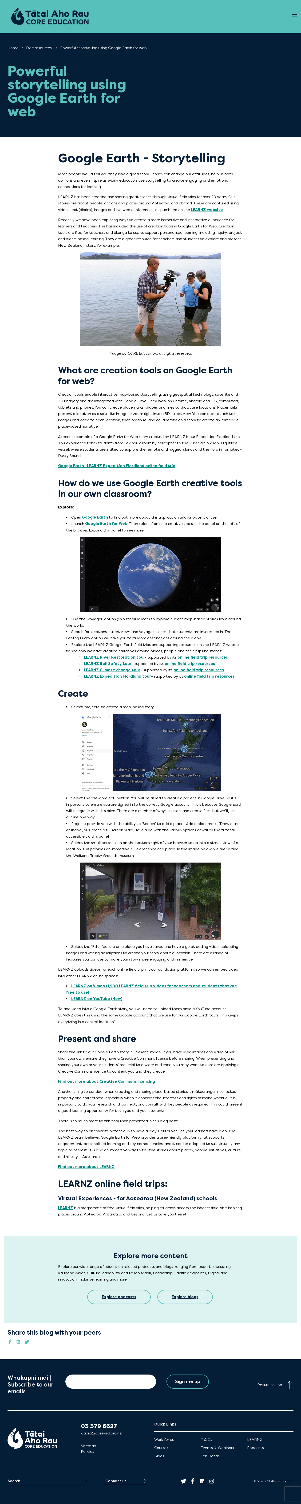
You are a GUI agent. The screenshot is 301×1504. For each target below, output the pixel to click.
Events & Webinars (217, 1447)
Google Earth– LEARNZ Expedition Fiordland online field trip (116, 466)
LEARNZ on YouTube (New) (96, 998)
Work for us (164, 1439)
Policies (87, 1451)
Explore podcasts (119, 1297)
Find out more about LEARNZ (86, 1166)
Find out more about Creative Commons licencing (106, 1081)
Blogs (159, 1456)
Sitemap (88, 1446)
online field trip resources (203, 657)
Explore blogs (185, 1297)
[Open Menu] (294, 16)
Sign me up (187, 1381)
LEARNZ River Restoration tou (113, 657)
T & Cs (206, 1439)
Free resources (39, 48)
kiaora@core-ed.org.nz (101, 1433)
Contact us (116, 1481)
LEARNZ (65, 1208)
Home (13, 48)
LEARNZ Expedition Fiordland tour (117, 676)
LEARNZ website (207, 209)
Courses (161, 1447)
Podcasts (255, 1447)
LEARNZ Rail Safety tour (107, 663)
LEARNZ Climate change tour (112, 670)
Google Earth (95, 517)
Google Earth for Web (106, 523)
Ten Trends (210, 1456)
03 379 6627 (99, 1426)
